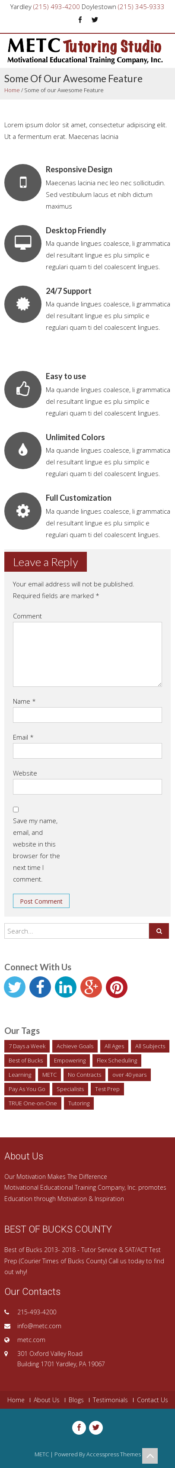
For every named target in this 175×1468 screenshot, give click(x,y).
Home (12, 90)
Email (23, 737)
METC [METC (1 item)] (49, 1074)
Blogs (76, 1400)
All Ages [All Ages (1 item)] (114, 1046)
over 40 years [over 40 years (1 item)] (129, 1074)
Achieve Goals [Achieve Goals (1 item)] (75, 1046)
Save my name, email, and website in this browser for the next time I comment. (36, 849)
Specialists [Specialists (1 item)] (70, 1089)
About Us (47, 1400)
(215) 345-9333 (141, 6)
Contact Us (152, 1400)
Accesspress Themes (113, 1454)
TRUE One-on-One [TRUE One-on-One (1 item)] (33, 1103)
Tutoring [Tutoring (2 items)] (78, 1103)
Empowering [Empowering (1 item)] (70, 1060)
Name (24, 701)
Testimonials (110, 1400)
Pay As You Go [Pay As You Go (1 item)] (27, 1089)
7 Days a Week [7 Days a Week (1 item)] (27, 1046)
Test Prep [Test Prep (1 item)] (107, 1089)
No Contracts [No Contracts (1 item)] (84, 1074)
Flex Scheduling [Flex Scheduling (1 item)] (117, 1060)
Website (25, 773)
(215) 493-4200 (56, 6)
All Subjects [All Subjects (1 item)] (150, 1046)
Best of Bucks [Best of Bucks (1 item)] (26, 1060)
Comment (27, 616)
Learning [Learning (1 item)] (20, 1074)
